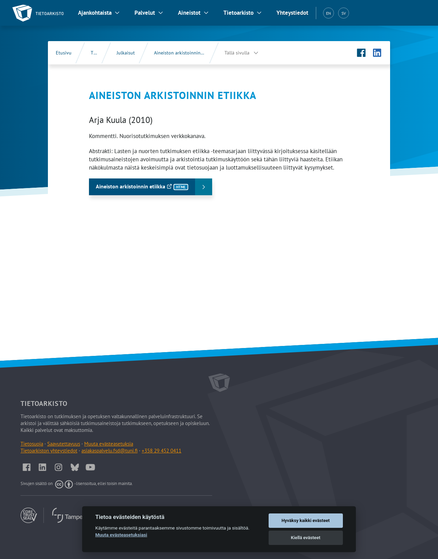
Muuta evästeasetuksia (108, 443)
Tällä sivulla (236, 53)
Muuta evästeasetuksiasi (121, 534)
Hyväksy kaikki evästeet (306, 520)
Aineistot (189, 12)
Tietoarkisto (238, 12)
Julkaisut (126, 53)
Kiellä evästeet (305, 537)
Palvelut (144, 12)
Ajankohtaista (95, 12)
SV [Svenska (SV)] (344, 13)
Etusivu (64, 53)
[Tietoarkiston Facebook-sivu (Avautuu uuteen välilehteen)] (361, 53)
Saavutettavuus (63, 443)
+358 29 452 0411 (161, 450)
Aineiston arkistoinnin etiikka (185, 53)
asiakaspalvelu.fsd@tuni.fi (109, 450)
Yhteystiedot (292, 12)
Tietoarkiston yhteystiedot (49, 450)
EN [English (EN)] (328, 13)
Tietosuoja (32, 443)
